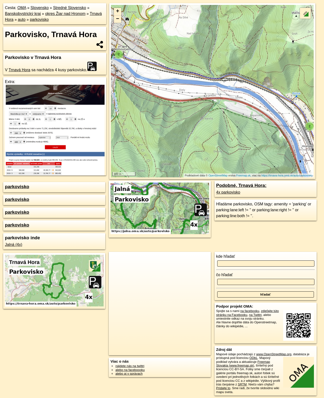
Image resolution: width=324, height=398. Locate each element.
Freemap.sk (243, 175)
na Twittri (255, 315)
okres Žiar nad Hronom (65, 14)
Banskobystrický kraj (23, 14)
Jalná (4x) (13, 244)
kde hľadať (225, 256)
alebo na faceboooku (130, 370)
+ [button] (117, 11)
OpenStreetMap (218, 175)
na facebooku (249, 311)
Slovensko (40, 8)
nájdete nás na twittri (129, 366)
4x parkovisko (228, 192)
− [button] (117, 19)
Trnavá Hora (19, 70)
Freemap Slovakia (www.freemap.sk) (243, 363)
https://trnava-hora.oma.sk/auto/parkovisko (286, 175)
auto (21, 19)
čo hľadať (224, 275)
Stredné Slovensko (69, 8)
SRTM (242, 384)
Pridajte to (223, 388)
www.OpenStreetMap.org (273, 354)
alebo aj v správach (128, 373)
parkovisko (39, 19)
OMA (21, 8)
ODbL (253, 358)
